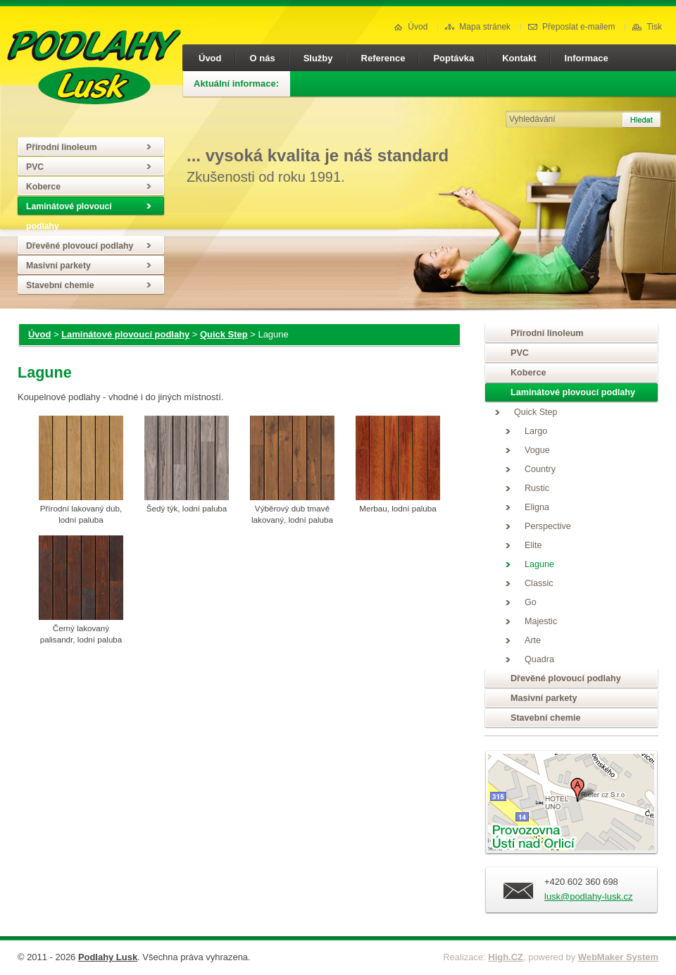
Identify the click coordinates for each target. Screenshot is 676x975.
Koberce (43, 187)
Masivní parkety (58, 266)
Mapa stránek (478, 27)
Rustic (537, 488)
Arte (533, 640)
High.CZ (505, 957)
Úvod (410, 27)
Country (540, 469)
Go (531, 602)
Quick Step (224, 334)
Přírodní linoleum (61, 147)
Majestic (541, 621)
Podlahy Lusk (107, 957)
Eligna (537, 507)
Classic (539, 583)
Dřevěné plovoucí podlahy (79, 246)
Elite (533, 545)
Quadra (539, 659)
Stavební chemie (60, 285)
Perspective (548, 526)
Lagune (539, 564)
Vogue (537, 450)
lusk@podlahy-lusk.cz (588, 896)
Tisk (647, 27)
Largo (536, 431)
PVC (35, 167)
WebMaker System (618, 957)
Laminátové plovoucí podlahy (69, 216)
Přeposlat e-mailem (571, 27)
